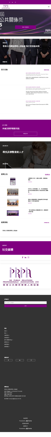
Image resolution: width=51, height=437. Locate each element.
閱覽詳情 (5, 62)
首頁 (5, 333)
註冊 (25, 308)
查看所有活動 (46, 69)
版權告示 (25, 428)
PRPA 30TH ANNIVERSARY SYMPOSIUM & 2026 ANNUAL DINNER (37, 78)
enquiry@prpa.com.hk (15, 401)
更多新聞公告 (47, 174)
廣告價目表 (5, 163)
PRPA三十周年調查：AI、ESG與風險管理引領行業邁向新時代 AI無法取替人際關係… (38, 190)
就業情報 (6, 347)
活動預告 (6, 338)
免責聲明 (25, 421)
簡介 (5, 335)
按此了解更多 (25, 27)
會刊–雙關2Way (8, 342)
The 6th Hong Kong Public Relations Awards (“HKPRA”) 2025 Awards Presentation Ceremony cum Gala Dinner (37, 93)
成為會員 (6, 340)
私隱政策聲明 (25, 426)
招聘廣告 (6, 349)
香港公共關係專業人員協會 (10, 230)
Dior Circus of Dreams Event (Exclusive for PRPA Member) (37, 105)
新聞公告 (6, 344)
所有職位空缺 (46, 222)
